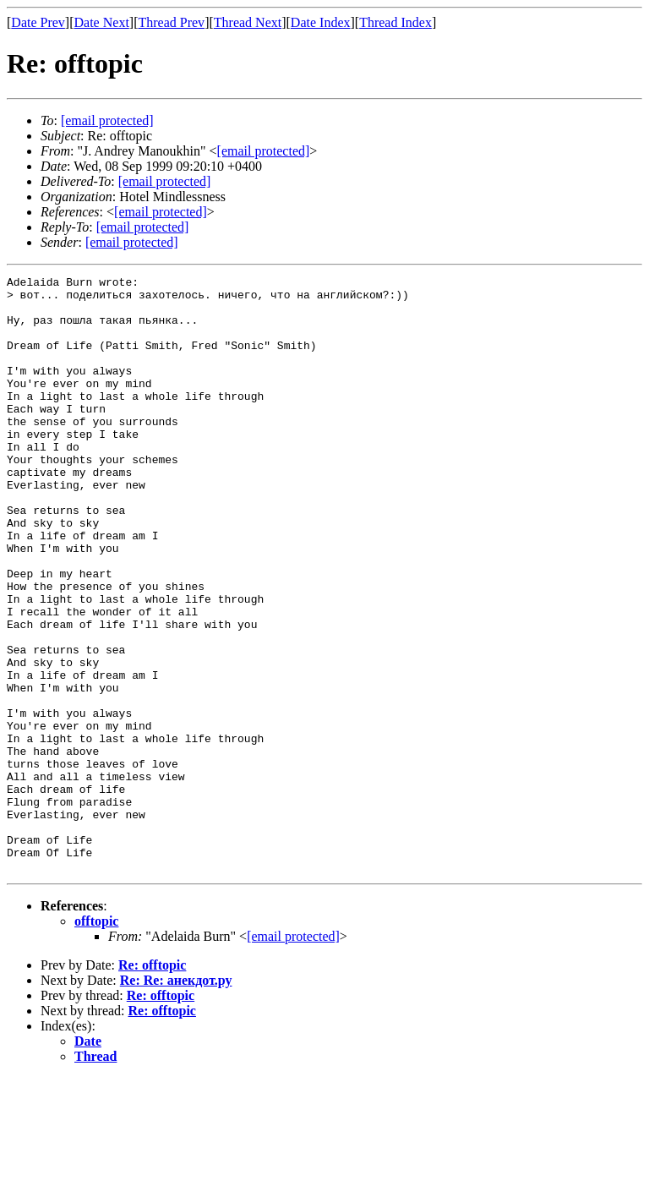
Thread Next (247, 22)
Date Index (321, 22)
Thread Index (395, 22)
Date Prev (38, 22)
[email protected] (164, 181)
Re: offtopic (152, 1084)
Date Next (101, 22)
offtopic (96, 1040)
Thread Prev (171, 22)
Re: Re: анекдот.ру (176, 1099)
